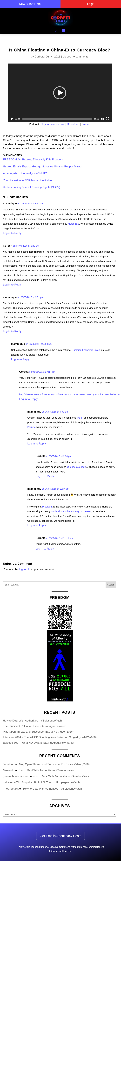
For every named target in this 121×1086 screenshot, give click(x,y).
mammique (10, 203)
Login (90, 4)
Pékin (80, 417)
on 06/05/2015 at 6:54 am (31, 203)
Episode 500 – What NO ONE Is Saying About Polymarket (38, 742)
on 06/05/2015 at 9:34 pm (59, 456)
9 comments (80, 56)
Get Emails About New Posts (60, 836)
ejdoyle (7, 782)
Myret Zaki (73, 223)
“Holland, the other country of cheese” (71, 511)
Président (47, 506)
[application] (60, 93)
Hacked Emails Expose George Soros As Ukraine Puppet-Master (42, 166)
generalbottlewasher (15, 776)
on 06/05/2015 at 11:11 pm (59, 538)
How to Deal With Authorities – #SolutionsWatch (32, 720)
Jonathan (8, 764)
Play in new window (52, 124)
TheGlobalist (10, 788)
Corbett (39, 56)
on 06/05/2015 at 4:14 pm (42, 372)
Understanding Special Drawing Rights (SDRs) (31, 187)
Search (110, 584)
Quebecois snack (76, 466)
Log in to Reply (12, 233)
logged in (24, 569)
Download (73, 124)
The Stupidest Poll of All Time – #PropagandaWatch (34, 726)
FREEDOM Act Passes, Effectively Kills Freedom (33, 159)
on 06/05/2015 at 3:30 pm (26, 245)
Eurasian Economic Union (86, 350)
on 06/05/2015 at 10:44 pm (55, 488)
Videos (67, 56)
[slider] (57, 119)
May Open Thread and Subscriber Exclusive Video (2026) (38, 731)
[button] (59, 92)
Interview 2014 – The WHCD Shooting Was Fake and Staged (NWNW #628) (49, 737)
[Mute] (102, 119)
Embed (85, 124)
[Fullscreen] (107, 119)
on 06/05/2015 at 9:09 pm (55, 411)
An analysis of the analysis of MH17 (25, 173)
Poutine (31, 427)
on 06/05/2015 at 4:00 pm (39, 344)
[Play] (11, 119)
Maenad (8, 770)
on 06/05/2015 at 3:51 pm (31, 297)
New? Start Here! (30, 4)
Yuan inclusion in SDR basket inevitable (27, 180)
